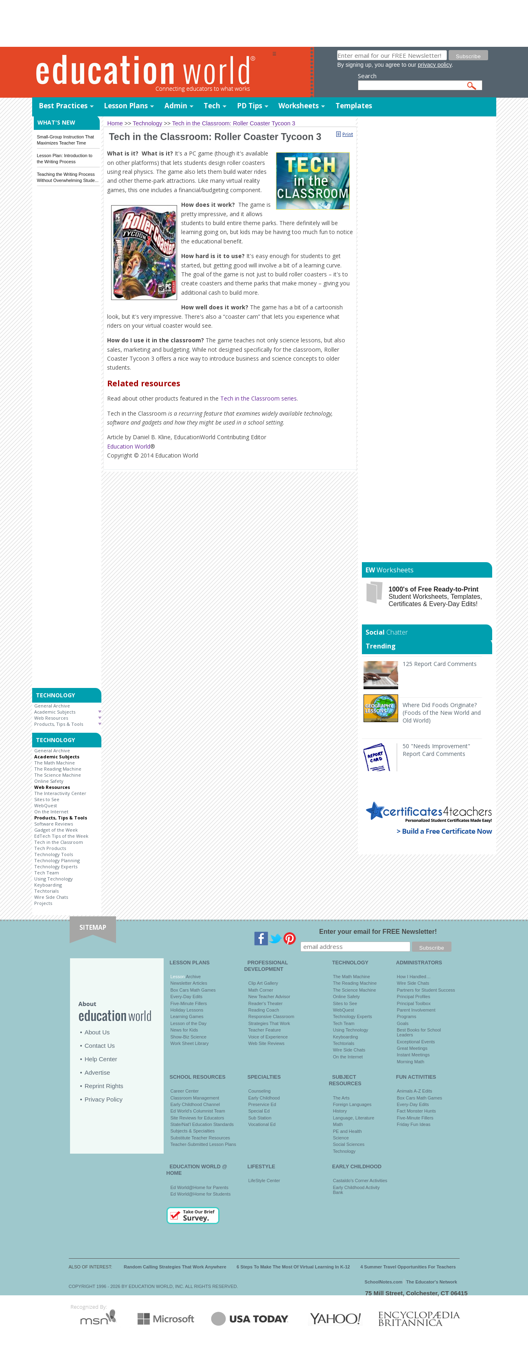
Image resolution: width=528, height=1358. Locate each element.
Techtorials (46, 891)
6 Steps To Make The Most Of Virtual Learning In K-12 (293, 1266)
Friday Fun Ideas (414, 1124)
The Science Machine (57, 775)
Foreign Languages (352, 1104)
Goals (403, 1023)
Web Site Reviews (266, 1043)
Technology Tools (53, 854)
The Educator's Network (431, 1281)
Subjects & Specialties (193, 1130)
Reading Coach (263, 1010)
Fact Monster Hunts (416, 1110)
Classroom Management (195, 1097)
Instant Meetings (413, 1054)
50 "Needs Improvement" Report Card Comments (436, 750)
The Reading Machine (57, 769)
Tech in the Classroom (58, 842)
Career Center (185, 1091)
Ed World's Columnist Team (198, 1110)
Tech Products (50, 848)
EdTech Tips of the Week (61, 836)
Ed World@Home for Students (201, 1194)
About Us (97, 1032)
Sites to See (46, 799)
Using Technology (53, 879)
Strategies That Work (269, 1023)
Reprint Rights (104, 1085)
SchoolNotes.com (384, 1281)
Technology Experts (55, 866)
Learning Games (187, 1016)
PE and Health (347, 1131)
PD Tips (249, 105)
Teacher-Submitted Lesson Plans (203, 1144)
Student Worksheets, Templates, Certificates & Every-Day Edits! (435, 596)
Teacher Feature (264, 1029)
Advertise (97, 1072)
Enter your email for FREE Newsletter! (378, 931)
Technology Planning (57, 860)
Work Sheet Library (190, 1043)
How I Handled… (414, 976)
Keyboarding (48, 885)
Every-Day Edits (187, 996)
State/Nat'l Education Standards (202, 1124)
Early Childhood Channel (195, 1104)
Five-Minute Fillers (189, 1003)
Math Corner (260, 990)
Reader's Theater (265, 1003)
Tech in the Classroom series (258, 398)
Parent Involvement (416, 1010)
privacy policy (434, 64)
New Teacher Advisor (269, 996)
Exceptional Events (416, 1041)
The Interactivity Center (60, 793)
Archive (193, 976)
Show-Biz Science (189, 1036)
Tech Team (46, 873)
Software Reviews (53, 824)
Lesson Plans (126, 105)
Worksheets (298, 105)
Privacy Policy (104, 1099)
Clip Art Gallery (263, 983)
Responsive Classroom (271, 1016)
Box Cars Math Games (193, 990)
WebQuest (45, 805)
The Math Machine (54, 763)
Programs (406, 1016)
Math (338, 1124)
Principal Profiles (413, 996)
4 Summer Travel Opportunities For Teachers (408, 1266)
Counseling (259, 1091)
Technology (344, 1151)
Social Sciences (349, 1144)
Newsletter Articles (189, 983)
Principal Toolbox (414, 1003)
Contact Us (100, 1045)
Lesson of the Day (189, 1023)
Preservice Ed (262, 1104)
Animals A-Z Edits (414, 1091)
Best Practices (63, 105)
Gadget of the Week (56, 830)
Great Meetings (412, 1048)
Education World (128, 446)
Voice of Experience (268, 1036)
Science (341, 1137)
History (340, 1110)
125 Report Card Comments (440, 664)
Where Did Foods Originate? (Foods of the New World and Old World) (442, 712)
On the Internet (51, 811)
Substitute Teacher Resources (200, 1137)
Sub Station (260, 1117)
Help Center (101, 1059)
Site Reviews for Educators (197, 1117)
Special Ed (259, 1110)
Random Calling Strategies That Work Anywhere (175, 1266)
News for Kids (184, 1029)
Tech (212, 105)
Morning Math (410, 1061)
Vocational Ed (262, 1124)
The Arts (341, 1097)
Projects (43, 903)
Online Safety (49, 781)
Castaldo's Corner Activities (360, 1180)
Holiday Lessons (187, 1010)
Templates (353, 105)
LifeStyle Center (264, 1180)
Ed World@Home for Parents (199, 1187)
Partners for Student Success (426, 990)
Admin (175, 105)
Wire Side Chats (51, 897)
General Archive (52, 706)
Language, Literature (354, 1117)
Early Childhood (264, 1097)
